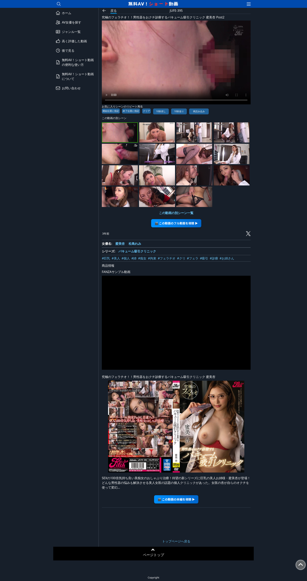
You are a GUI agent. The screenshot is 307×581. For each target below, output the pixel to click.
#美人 (116, 258)
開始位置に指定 (111, 111)
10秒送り (179, 111)
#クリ (181, 258)
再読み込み (199, 111)
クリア (146, 111)
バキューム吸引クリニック (137, 251)
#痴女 (142, 258)
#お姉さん (227, 258)
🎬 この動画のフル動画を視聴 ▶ (176, 223)
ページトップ (153, 554)
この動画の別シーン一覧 (176, 213)
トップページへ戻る (176, 541)
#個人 (126, 258)
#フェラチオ (166, 258)
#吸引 (204, 258)
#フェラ (192, 258)
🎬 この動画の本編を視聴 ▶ (176, 499)
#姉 (133, 258)
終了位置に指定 (131, 111)
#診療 (214, 258)
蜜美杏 (120, 243)
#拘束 (152, 258)
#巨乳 (106, 258)
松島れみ (135, 243)
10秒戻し (161, 111)
